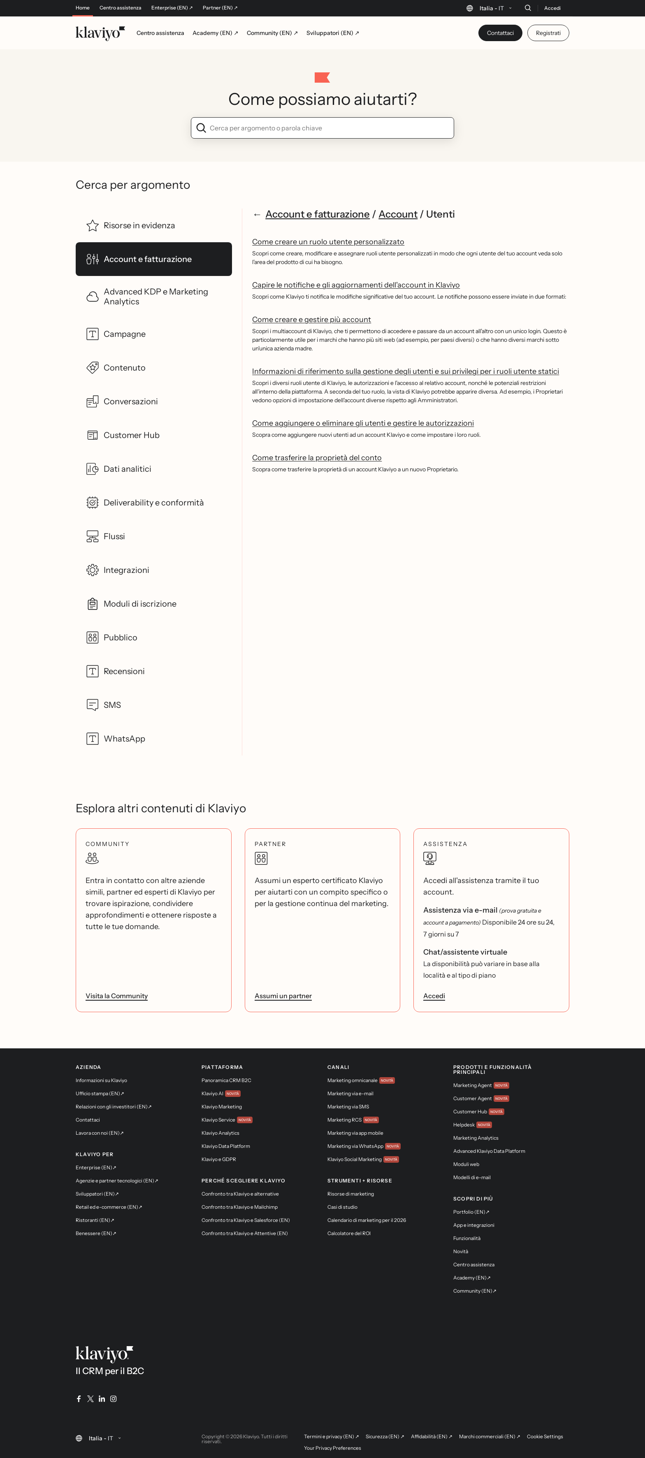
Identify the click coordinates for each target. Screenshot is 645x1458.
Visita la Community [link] (117, 996)
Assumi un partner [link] (283, 996)
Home (83, 7)
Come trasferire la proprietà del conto (317, 457)
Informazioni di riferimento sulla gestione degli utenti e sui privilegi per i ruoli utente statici (405, 371)
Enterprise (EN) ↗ (172, 7)
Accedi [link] (434, 996)
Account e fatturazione (317, 214)
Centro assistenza (121, 7)
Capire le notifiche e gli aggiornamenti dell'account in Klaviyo (356, 285)
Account (398, 214)
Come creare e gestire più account (311, 319)
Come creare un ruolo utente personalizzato (328, 241)
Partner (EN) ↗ (220, 7)
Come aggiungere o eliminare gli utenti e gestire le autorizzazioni (363, 423)
